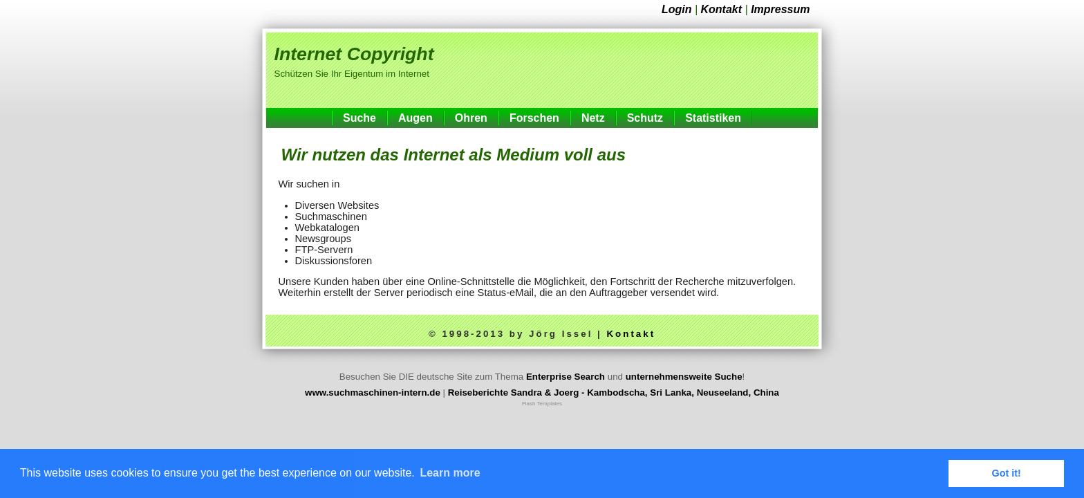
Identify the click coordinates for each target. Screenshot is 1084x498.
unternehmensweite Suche (684, 376)
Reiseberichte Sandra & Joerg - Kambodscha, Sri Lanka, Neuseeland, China (613, 392)
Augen (415, 118)
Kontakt (721, 9)
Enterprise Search (565, 376)
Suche (359, 118)
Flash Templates (542, 403)
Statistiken (713, 118)
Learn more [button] (450, 473)
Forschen (534, 118)
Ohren (471, 118)
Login (677, 9)
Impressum (780, 9)
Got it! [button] (1006, 473)
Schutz (645, 118)
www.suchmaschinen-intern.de (372, 392)
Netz (593, 118)
